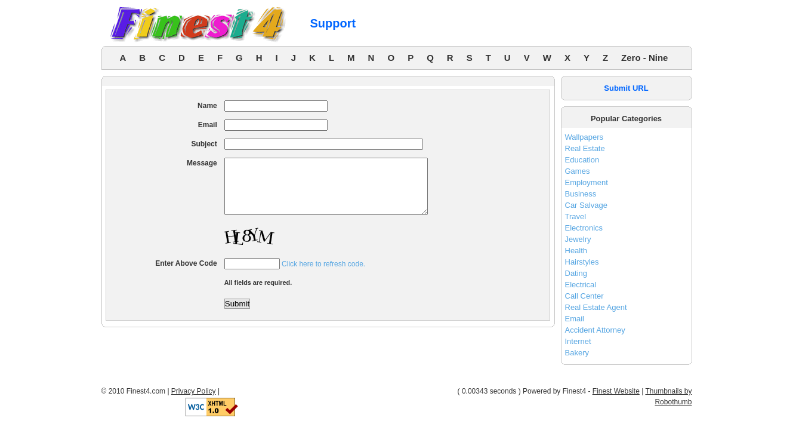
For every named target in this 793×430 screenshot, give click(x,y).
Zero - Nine (644, 58)
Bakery (577, 352)
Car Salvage (586, 205)
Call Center (584, 295)
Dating (576, 273)
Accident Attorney (595, 329)
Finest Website (616, 391)
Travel (576, 216)
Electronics (584, 227)
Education (582, 159)
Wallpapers (584, 137)
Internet (578, 341)
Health (576, 250)
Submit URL (626, 88)
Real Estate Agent (596, 307)
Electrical (581, 284)
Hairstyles (582, 261)
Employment (586, 182)
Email (575, 318)
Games (577, 171)
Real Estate (585, 148)
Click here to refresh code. (323, 275)
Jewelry (578, 239)
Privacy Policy (193, 391)
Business (581, 193)
